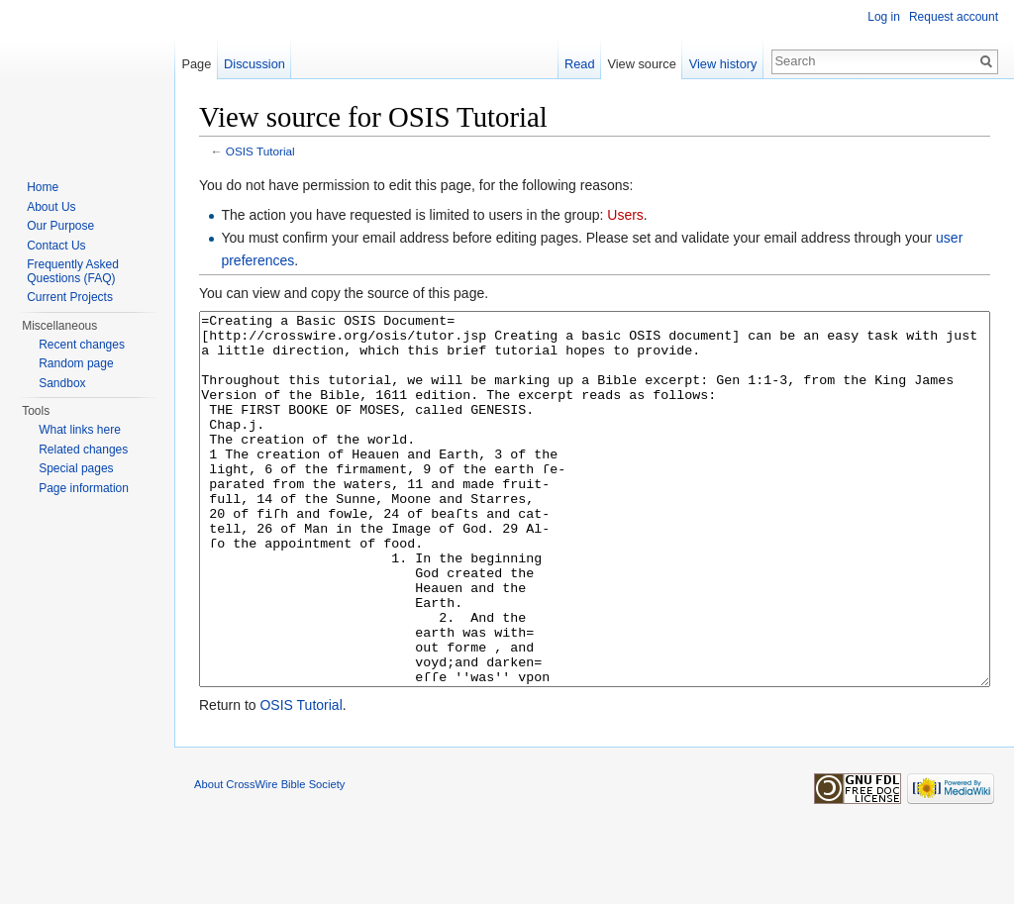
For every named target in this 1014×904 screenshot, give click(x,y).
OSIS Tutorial (260, 151)
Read (579, 63)
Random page (76, 363)
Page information (84, 488)
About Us (51, 207)
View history (723, 63)
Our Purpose (60, 226)
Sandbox (62, 383)
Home (42, 187)
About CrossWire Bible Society (269, 858)
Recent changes (82, 345)
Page (196, 63)
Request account (953, 17)
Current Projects (70, 297)
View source (641, 63)
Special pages (76, 468)
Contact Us (56, 245)
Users (625, 215)
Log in (883, 17)
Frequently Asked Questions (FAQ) (73, 271)
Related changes (83, 449)
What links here (80, 430)
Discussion (254, 63)
